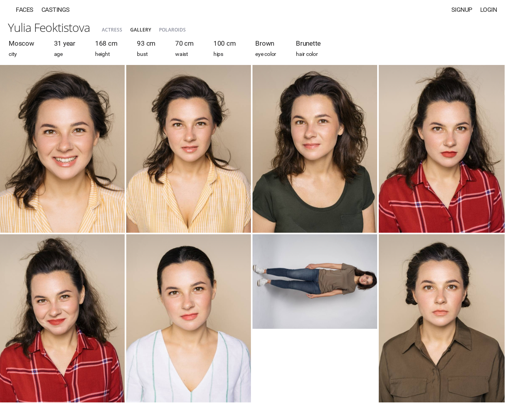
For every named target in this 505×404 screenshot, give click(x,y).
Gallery (140, 29)
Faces (25, 9)
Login (488, 9)
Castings (55, 9)
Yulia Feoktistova (49, 27)
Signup (461, 9)
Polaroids (172, 29)
